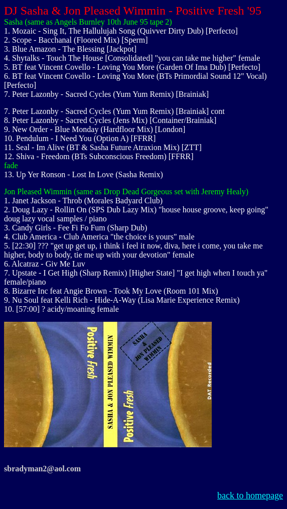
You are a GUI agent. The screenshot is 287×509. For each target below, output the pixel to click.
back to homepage (250, 495)
